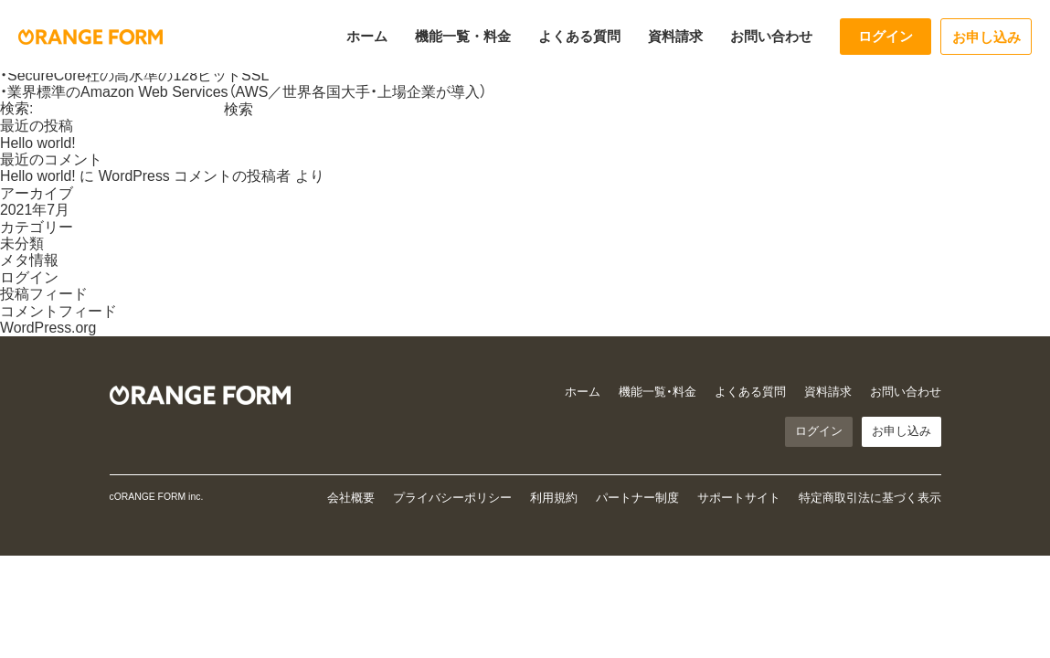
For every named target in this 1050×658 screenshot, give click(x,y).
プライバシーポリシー (452, 498)
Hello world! (38, 143)
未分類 (22, 243)
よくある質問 (579, 36)
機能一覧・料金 (463, 36)
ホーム (366, 36)
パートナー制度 (637, 498)
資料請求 (675, 36)
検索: (16, 108)
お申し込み (986, 37)
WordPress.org (48, 327)
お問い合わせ (771, 36)
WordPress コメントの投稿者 (195, 176)
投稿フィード (44, 294)
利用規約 (554, 498)
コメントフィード (58, 311)
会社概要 (351, 498)
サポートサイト (738, 498)
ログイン (885, 36)
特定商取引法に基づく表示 (870, 498)
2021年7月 (35, 210)
